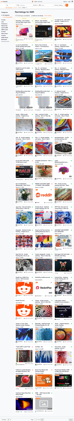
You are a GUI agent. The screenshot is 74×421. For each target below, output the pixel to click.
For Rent (3, 31)
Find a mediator (48, 15)
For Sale (3, 19)
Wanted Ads (4, 25)
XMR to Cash (4, 29)
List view (15, 7)
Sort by (19, 7)
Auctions (3, 35)
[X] (37, 5)
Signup (65, 1)
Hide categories (9, 7)
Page (32, 419)
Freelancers (4, 23)
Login (69, 1)
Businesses (4, 39)
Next (71, 419)
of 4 (39, 419)
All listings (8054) (8, 17)
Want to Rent (4, 33)
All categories (5, 15)
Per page (4, 419)
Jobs (2, 21)
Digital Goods (4, 37)
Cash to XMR (4, 27)
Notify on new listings (38, 15)
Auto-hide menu (5, 41)
